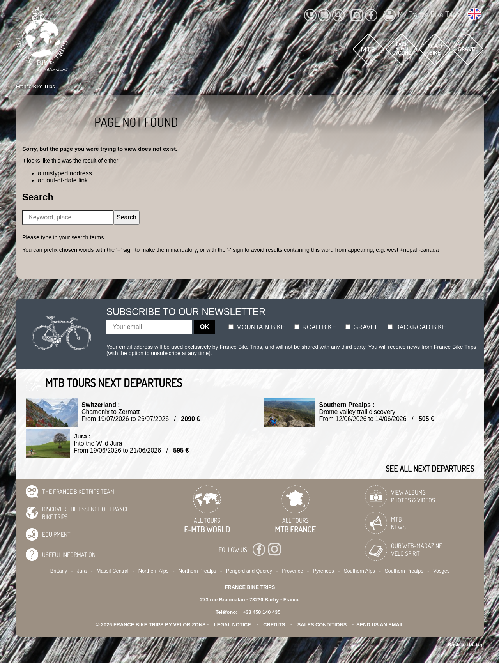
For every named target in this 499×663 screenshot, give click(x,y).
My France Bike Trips (421, 15)
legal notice (232, 625)
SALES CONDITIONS (322, 625)
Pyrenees (323, 571)
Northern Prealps (197, 571)
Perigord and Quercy (249, 571)
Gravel (361, 327)
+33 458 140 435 (261, 612)
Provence (292, 571)
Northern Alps (153, 571)
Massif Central (113, 571)
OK (204, 327)
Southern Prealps (404, 571)
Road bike (315, 327)
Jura (82, 571)
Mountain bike (256, 327)
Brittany (58, 571)
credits (274, 625)
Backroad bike (417, 327)
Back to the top (466, 644)
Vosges (441, 571)
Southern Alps (359, 571)
